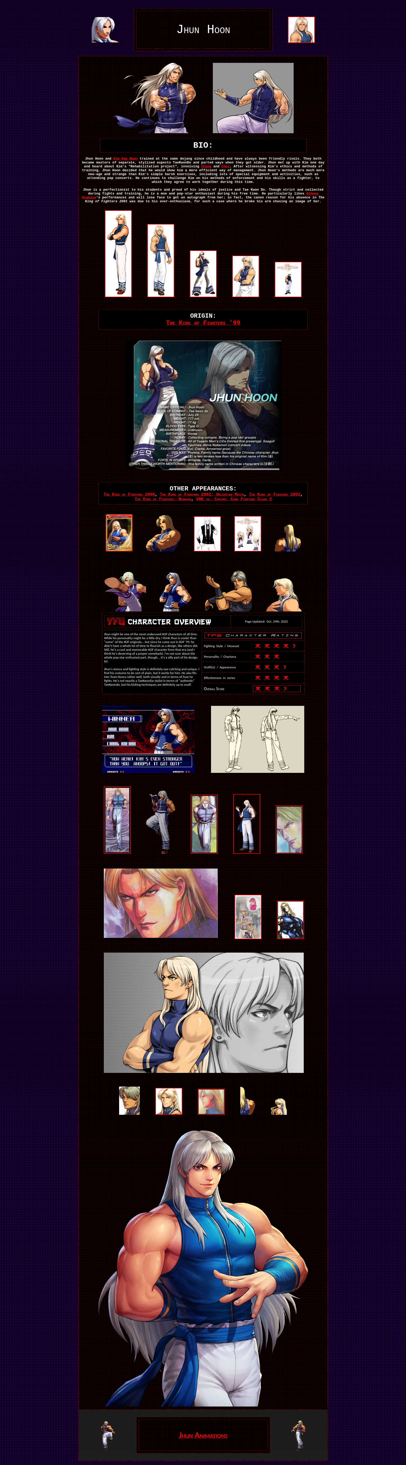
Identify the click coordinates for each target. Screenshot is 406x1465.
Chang (206, 166)
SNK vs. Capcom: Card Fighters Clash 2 (234, 499)
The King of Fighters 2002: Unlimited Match (202, 494)
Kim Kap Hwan (125, 159)
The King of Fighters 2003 (274, 494)
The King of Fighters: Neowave (163, 499)
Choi (225, 166)
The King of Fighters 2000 (129, 494)
